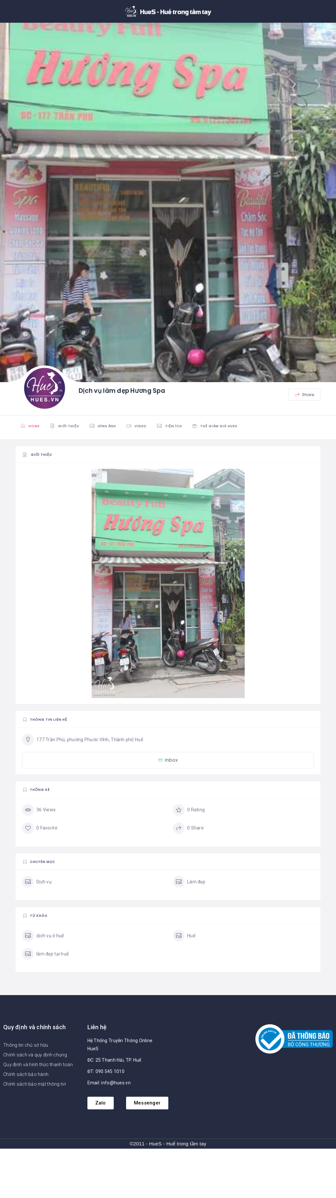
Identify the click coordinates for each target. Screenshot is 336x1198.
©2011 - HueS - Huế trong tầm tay (168, 1143)
